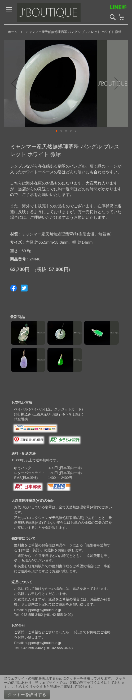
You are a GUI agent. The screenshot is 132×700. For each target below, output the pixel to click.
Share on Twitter (24, 288)
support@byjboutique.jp (43, 610)
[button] (14, 83)
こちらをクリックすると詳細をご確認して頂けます (51, 687)
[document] (66, 687)
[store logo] (56, 12)
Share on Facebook (13, 288)
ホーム (12, 32)
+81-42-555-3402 (58, 615)
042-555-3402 (32, 615)
